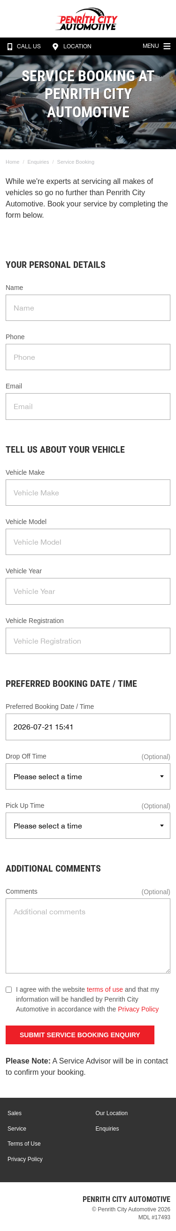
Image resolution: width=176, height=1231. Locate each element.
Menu (158, 45)
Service (17, 1128)
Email (14, 386)
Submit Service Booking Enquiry (80, 1035)
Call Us (22, 46)
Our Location (112, 1113)
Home (12, 162)
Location (71, 46)
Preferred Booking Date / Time (50, 706)
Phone (15, 337)
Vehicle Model (26, 521)
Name (14, 287)
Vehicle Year (24, 571)
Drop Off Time (26, 756)
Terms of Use (24, 1143)
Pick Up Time (25, 805)
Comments (22, 891)
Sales (15, 1113)
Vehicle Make (25, 472)
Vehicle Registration (35, 620)
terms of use (105, 989)
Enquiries (38, 162)
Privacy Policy (138, 1009)
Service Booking (76, 162)
